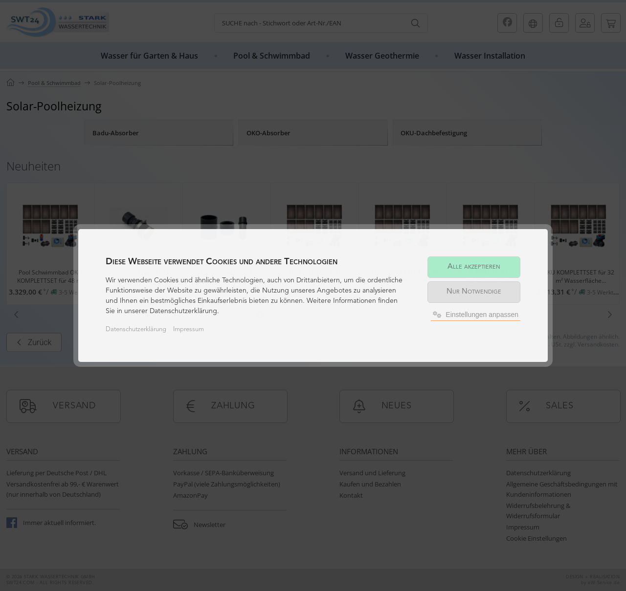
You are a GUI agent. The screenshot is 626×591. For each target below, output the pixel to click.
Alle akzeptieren (473, 267)
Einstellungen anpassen (475, 314)
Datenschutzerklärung (136, 329)
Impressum (188, 329)
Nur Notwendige (474, 292)
